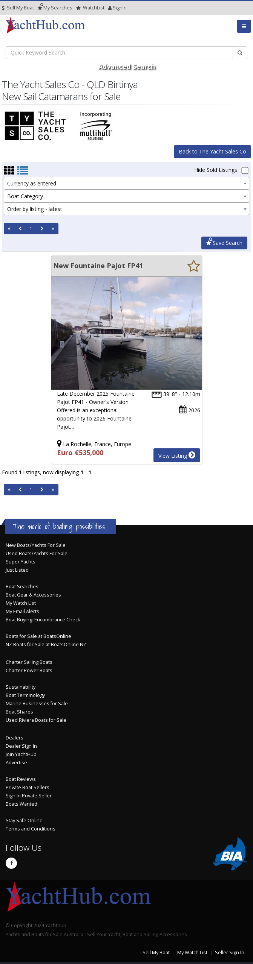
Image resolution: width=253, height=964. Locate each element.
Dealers (14, 738)
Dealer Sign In (21, 746)
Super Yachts (20, 562)
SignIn (110, 8)
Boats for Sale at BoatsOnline (38, 636)
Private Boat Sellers (27, 787)
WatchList (90, 8)
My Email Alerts (22, 611)
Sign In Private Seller (29, 795)
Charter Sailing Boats (29, 662)
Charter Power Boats (29, 670)
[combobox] (126, 183)
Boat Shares (19, 712)
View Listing (176, 455)
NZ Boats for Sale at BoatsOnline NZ (46, 644)
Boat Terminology (25, 695)
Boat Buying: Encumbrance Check (43, 619)
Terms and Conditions (30, 829)
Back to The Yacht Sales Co (212, 151)
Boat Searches (22, 586)
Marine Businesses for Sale (37, 703)
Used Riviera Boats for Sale (36, 720)
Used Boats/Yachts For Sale (36, 553)
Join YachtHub (21, 754)
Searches (55, 8)
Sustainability (20, 687)
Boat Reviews (21, 779)
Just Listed (17, 570)
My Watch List (21, 603)
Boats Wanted (21, 804)
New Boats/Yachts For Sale (36, 545)
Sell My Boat (18, 8)
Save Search (224, 242)
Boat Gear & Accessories (33, 595)
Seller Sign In (229, 952)
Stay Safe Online (24, 820)
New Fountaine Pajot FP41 (98, 265)
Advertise (16, 762)
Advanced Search (126, 66)
